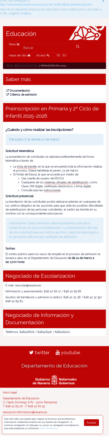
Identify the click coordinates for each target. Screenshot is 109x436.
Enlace (26, 12)
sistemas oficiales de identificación (66, 182)
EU (64, 55)
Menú (14, 44)
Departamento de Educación (54, 366)
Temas (10, 65)
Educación (21, 34)
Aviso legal (10, 392)
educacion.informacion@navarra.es (25, 412)
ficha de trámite (27, 166)
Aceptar (91, 422)
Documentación (18, 90)
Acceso (43, 55)
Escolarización (27, 65)
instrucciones (52, 190)
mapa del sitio (19, 55)
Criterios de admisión (21, 94)
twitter (39, 352)
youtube (68, 352)
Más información (48, 428)
